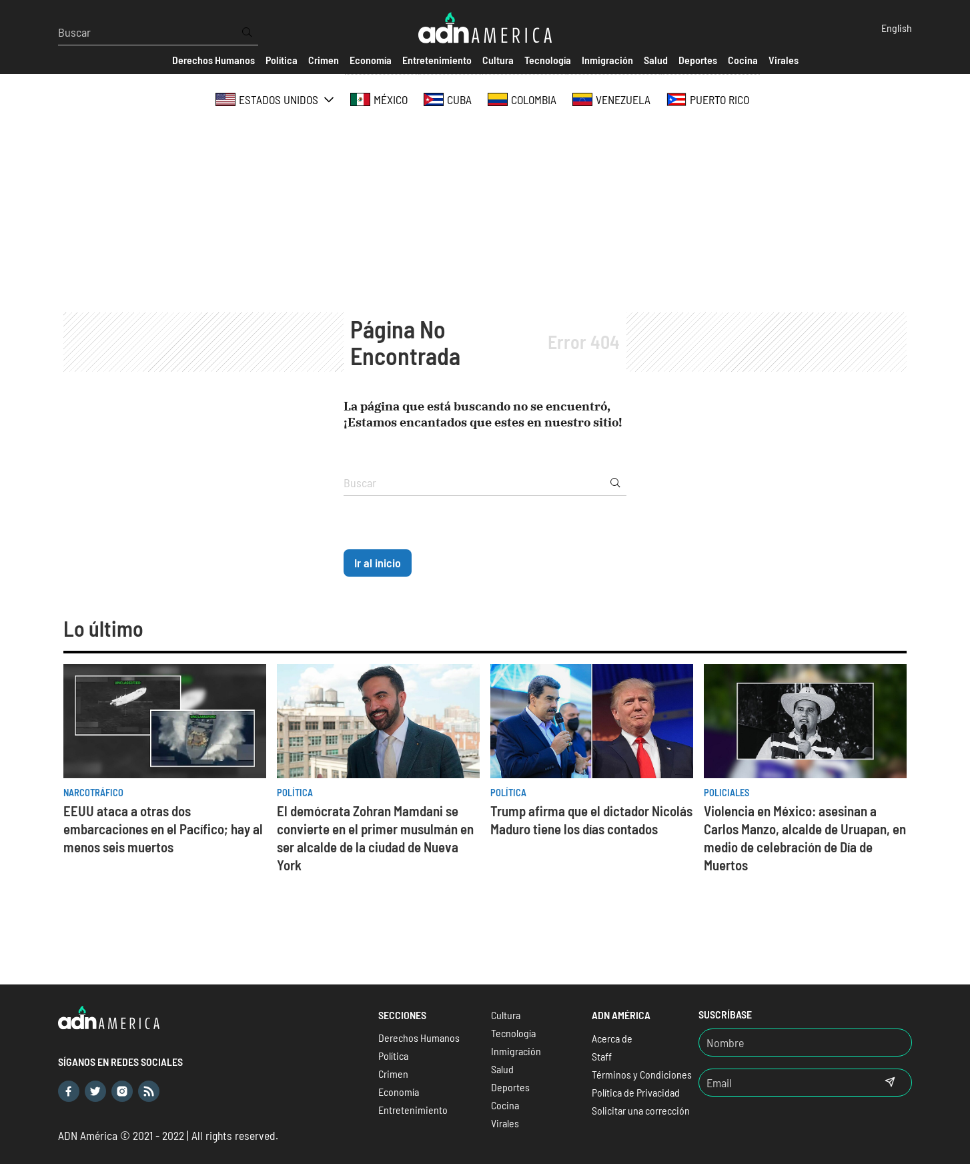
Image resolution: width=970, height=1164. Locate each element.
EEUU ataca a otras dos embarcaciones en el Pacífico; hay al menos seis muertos (163, 828)
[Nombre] (805, 1042)
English (896, 27)
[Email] (784, 1082)
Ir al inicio (377, 562)
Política (295, 792)
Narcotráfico (93, 792)
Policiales (726, 792)
